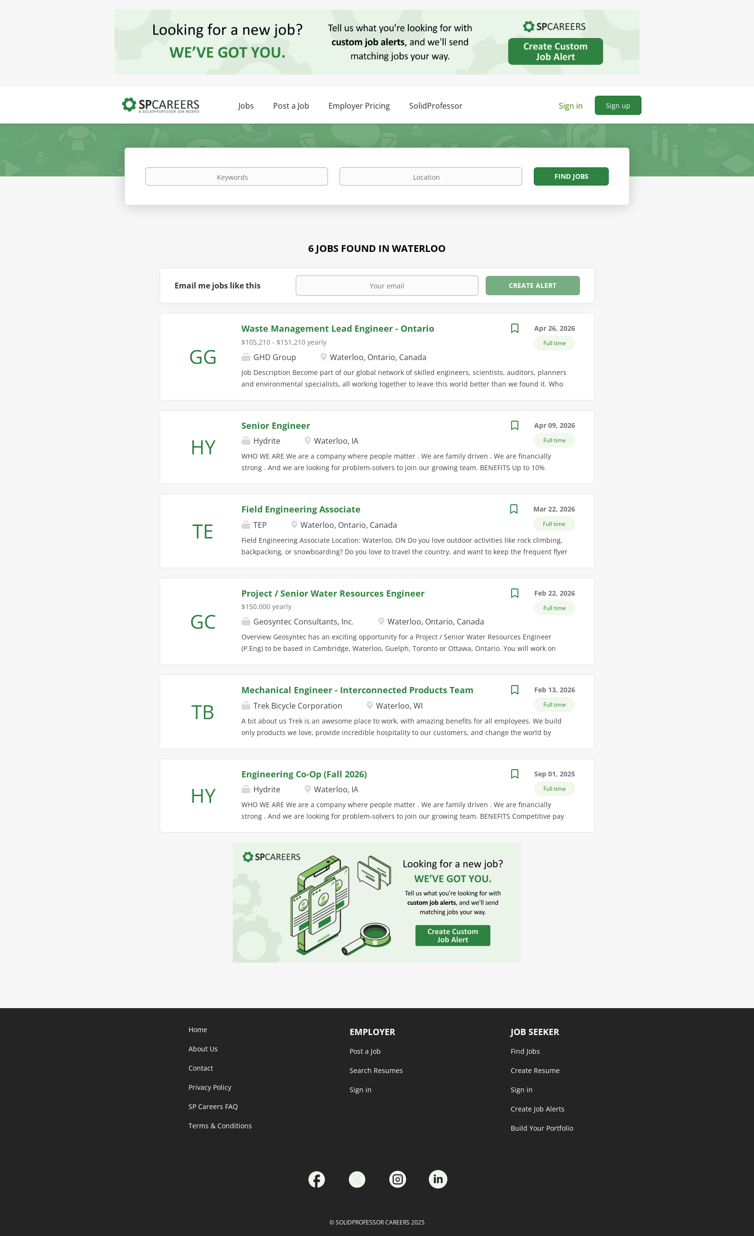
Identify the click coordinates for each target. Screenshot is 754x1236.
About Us (203, 1048)
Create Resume (535, 1070)
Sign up (618, 105)
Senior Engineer (275, 425)
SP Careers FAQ (213, 1106)
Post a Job (365, 1051)
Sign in (571, 105)
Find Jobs (571, 176)
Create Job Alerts (538, 1108)
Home (197, 1029)
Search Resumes (376, 1070)
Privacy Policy (209, 1087)
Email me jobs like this (218, 285)
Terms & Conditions (220, 1125)
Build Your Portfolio (542, 1128)
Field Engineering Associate (301, 509)
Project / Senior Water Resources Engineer (333, 593)
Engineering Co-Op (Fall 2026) (304, 774)
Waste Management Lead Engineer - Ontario (337, 328)
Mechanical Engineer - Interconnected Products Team (357, 690)
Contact (200, 1068)
